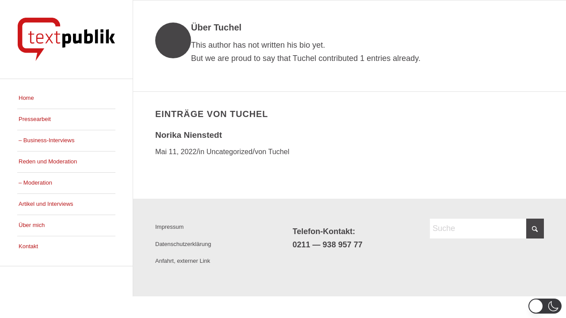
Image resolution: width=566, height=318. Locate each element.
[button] (545, 306)
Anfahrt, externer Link (182, 260)
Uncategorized (229, 151)
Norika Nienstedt (188, 135)
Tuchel (278, 151)
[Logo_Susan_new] (66, 39)
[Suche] (487, 228)
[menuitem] (66, 98)
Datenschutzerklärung (183, 244)
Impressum (169, 226)
